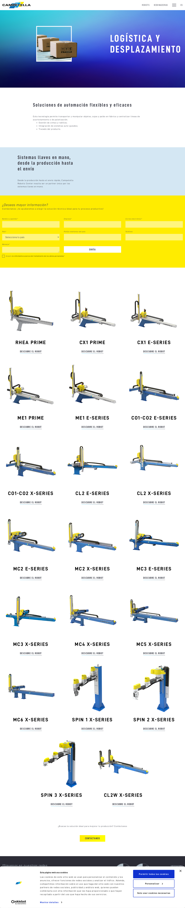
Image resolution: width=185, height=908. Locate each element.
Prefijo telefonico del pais (75, 242)
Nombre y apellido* (10, 229)
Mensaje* (6, 254)
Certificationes (177, 876)
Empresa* (68, 229)
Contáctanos (92, 848)
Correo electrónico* (133, 229)
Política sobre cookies (54, 904)
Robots (146, 5)
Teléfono (129, 242)
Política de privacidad (74, 904)
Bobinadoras (161, 5)
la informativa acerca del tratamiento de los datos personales (38, 266)
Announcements (177, 881)
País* (4, 242)
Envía (92, 259)
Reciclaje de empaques (174, 886)
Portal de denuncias (175, 890)
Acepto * (35, 266)
